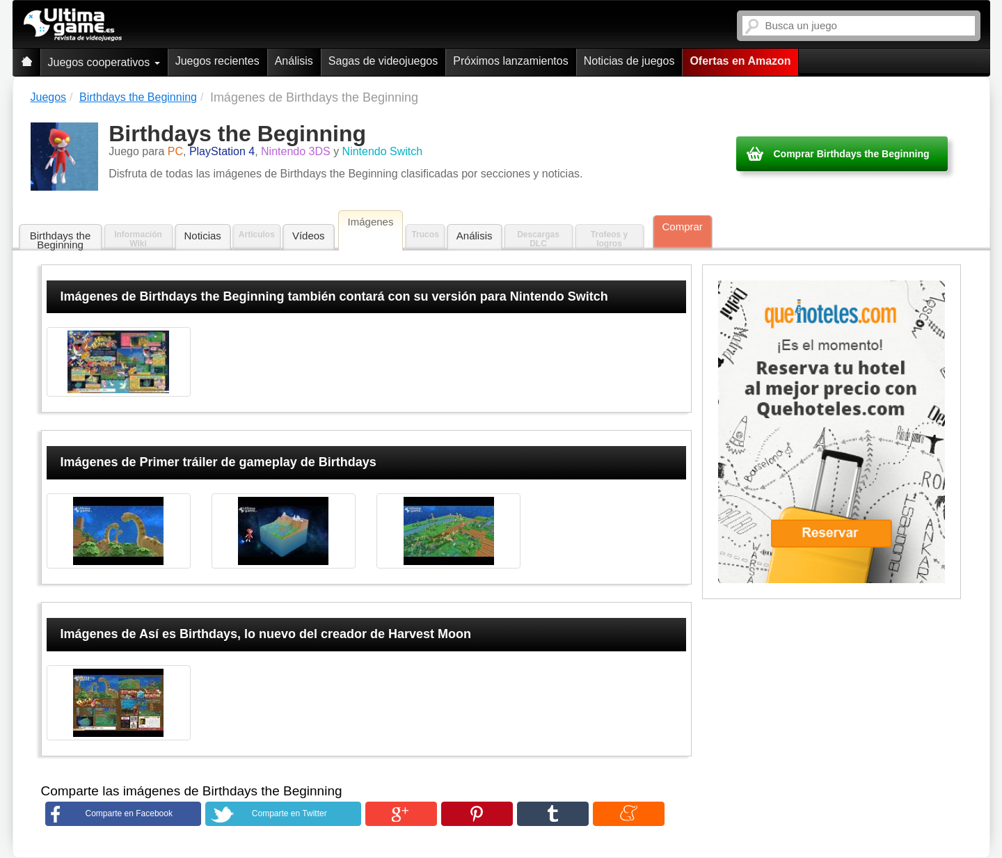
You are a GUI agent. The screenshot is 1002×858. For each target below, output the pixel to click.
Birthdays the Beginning (60, 240)
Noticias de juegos (629, 61)
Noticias (202, 235)
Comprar (682, 226)
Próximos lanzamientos (510, 61)
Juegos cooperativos (104, 62)
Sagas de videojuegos (383, 61)
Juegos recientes (217, 61)
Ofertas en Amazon (740, 61)
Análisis (294, 61)
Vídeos (308, 235)
